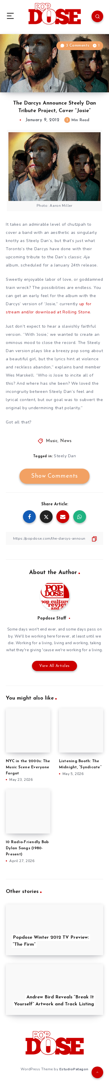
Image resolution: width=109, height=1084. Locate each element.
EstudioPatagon (73, 1069)
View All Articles (54, 666)
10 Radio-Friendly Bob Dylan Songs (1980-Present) (27, 848)
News (66, 441)
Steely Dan (65, 456)
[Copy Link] (54, 538)
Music (52, 441)
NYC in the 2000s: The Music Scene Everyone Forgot (28, 767)
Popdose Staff (51, 618)
